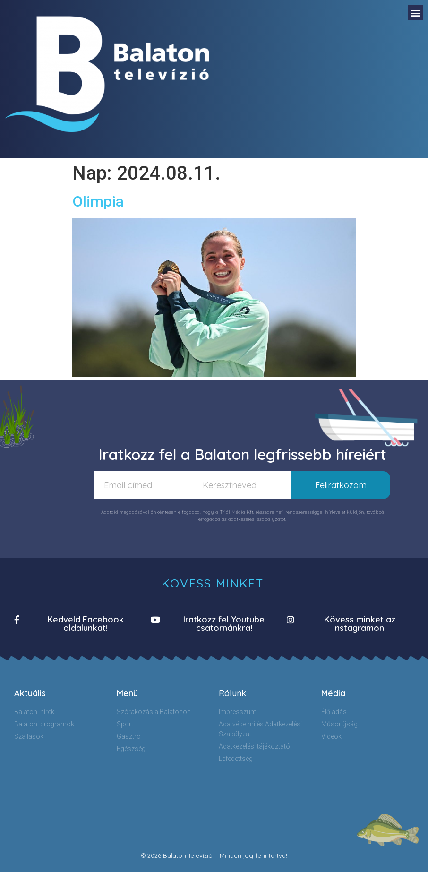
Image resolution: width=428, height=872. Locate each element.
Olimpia (98, 201)
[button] (415, 12)
